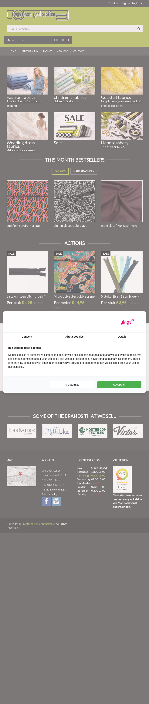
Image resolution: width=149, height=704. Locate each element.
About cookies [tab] (74, 336)
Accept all (119, 384)
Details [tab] (122, 336)
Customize (72, 384)
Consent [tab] (27, 336)
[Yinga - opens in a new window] (127, 322)
